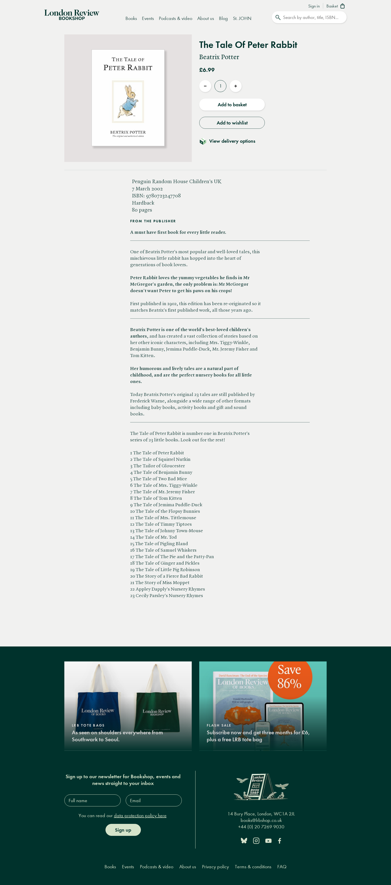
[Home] (71, 14)
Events (148, 18)
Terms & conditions (253, 867)
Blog (223, 18)
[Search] (309, 17)
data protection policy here (140, 815)
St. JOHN (242, 18)
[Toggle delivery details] (230, 141)
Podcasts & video (175, 18)
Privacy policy (215, 867)
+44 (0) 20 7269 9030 (261, 827)
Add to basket (232, 105)
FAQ (282, 867)
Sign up (123, 830)
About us (205, 18)
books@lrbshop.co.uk (261, 820)
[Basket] (336, 6)
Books (131, 18)
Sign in (314, 6)
